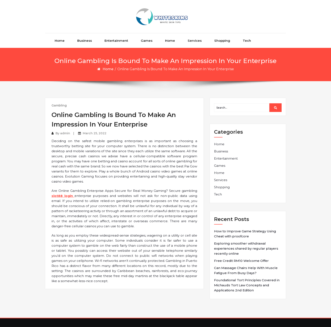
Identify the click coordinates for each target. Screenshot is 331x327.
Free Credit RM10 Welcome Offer (241, 261)
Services (195, 41)
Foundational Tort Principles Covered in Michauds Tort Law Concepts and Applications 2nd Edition (246, 285)
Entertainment (116, 41)
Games (146, 41)
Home (60, 41)
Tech (247, 41)
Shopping (222, 41)
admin (65, 133)
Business (84, 41)
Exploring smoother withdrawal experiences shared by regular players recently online (246, 248)
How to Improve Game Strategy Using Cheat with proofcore (245, 233)
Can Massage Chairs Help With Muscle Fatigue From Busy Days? (246, 270)
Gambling (59, 105)
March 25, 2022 (94, 133)
